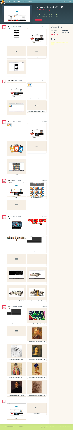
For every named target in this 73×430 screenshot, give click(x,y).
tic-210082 (10, 26)
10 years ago (44, 216)
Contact (43, 427)
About (42, 426)
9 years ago (44, 26)
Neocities (4, 426)
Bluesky (20, 426)
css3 (67, 42)
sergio (52, 42)
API (56, 426)
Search (13, 1)
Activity (18, 1)
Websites (8, 1)
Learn (23, 1)
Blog (53, 426)
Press (59, 426)
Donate (46, 426)
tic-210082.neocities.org (42, 10)
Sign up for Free (63, 1)
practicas (58, 42)
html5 (63, 42)
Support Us (29, 1)
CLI (50, 426)
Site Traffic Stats (55, 34)
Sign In (70, 1)
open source (10, 426)
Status (64, 426)
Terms (68, 426)
